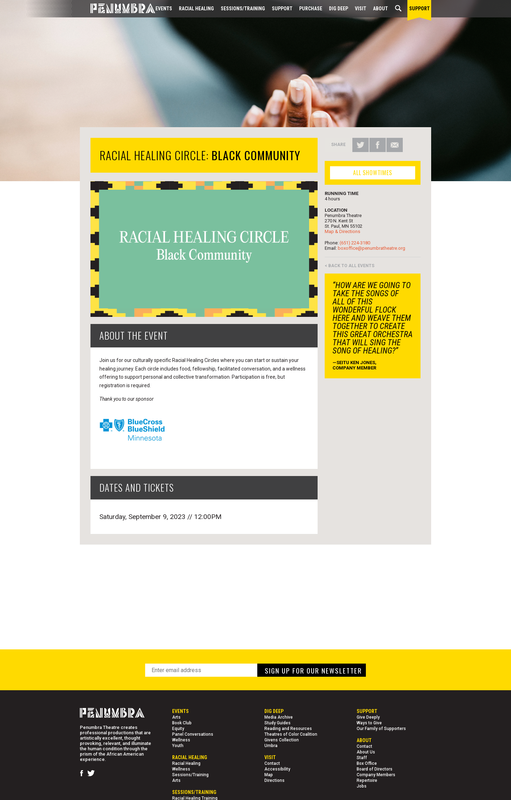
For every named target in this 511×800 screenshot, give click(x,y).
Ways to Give (369, 722)
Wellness (181, 739)
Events (163, 8)
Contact (272, 763)
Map (268, 774)
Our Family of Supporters (381, 728)
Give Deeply (368, 717)
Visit (360, 8)
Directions (274, 780)
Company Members (376, 774)
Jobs (362, 786)
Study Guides (277, 722)
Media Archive (278, 717)
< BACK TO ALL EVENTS (349, 265)
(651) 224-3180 (355, 242)
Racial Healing (196, 8)
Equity (178, 728)
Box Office (367, 763)
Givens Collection (281, 739)
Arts (176, 717)
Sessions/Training (243, 8)
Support (282, 8)
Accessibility (277, 769)
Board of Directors (374, 769)
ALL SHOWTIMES (372, 172)
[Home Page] (117, 8)
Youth (177, 745)
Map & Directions (342, 231)
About (380, 8)
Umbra (271, 745)
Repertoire (367, 780)
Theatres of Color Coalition (290, 734)
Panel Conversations (192, 734)
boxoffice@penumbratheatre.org (371, 248)
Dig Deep (338, 8)
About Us (366, 752)
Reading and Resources (288, 728)
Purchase (310, 8)
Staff (362, 757)
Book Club (182, 722)
